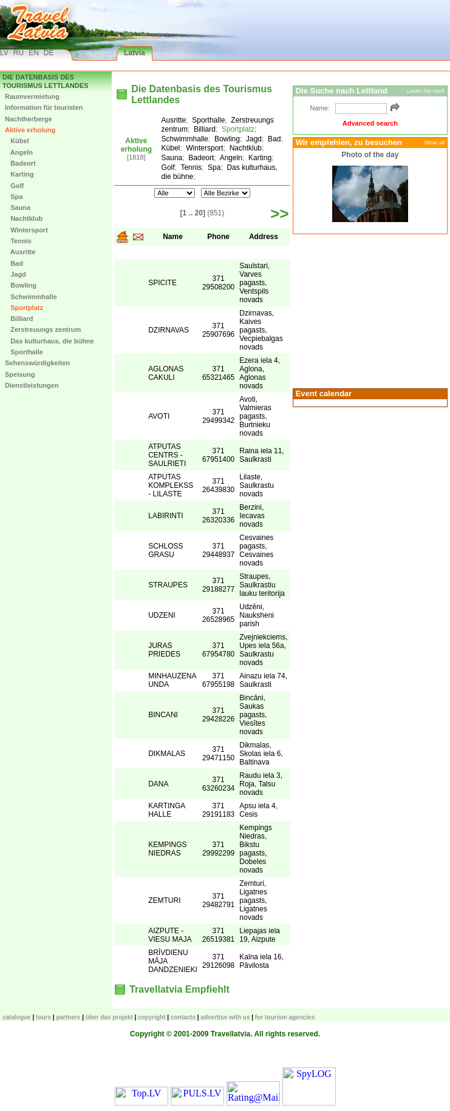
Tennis (18, 241)
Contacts (183, 1017)
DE (49, 53)
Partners (68, 1017)
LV (4, 53)
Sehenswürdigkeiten (37, 362)
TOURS (43, 1017)
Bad (14, 263)
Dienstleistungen (32, 385)
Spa (13, 196)
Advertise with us (225, 1017)
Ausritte (20, 251)
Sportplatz (24, 307)
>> (279, 213)
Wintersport (26, 230)
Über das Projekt (109, 1017)
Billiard (19, 318)
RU (18, 53)
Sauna (17, 207)
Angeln (19, 152)
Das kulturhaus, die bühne (49, 341)
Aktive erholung (30, 129)
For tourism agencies (285, 1017)
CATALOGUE (16, 1017)
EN (34, 53)
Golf (14, 185)
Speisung (20, 374)
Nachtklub (24, 218)
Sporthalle (24, 352)
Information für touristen (44, 107)
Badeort (20, 163)
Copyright (152, 1017)
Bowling (20, 285)
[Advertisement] (369, 310)
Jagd (15, 274)
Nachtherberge (28, 119)
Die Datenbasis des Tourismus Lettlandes (45, 81)
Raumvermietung (32, 96)
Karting (19, 174)
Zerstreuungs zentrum (43, 329)
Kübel (17, 140)
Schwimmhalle (31, 296)
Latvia (134, 53)
